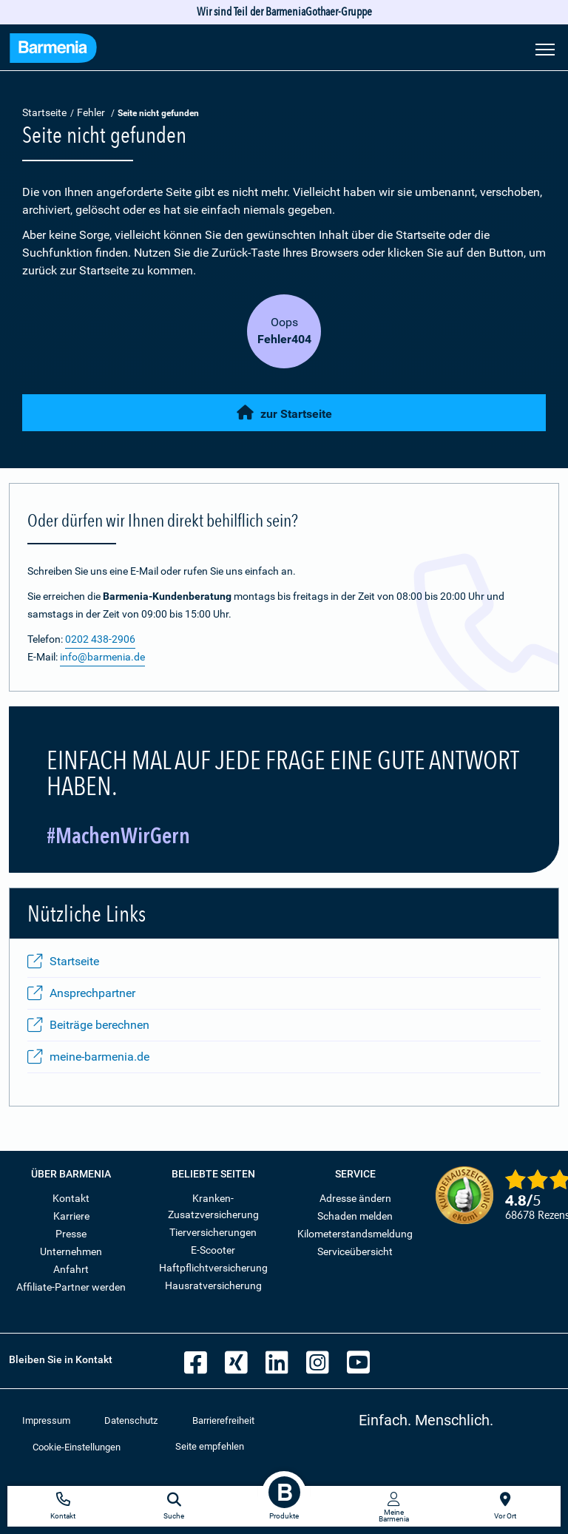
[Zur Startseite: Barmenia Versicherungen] (53, 50)
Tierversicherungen (213, 1232)
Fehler (91, 112)
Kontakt (71, 1198)
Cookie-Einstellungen (77, 1447)
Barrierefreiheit (223, 1420)
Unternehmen (71, 1251)
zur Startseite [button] (284, 413)
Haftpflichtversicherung (213, 1268)
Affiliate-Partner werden (71, 1287)
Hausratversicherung (213, 1285)
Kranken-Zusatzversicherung (213, 1206)
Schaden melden (355, 1216)
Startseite (44, 112)
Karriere (71, 1216)
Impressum (46, 1420)
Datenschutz (131, 1420)
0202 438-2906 (100, 639)
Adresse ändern (355, 1198)
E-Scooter (213, 1250)
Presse (71, 1234)
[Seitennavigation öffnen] (545, 48)
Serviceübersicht (355, 1251)
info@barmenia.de (102, 657)
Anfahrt (71, 1269)
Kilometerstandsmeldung (355, 1234)
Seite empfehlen (209, 1446)
